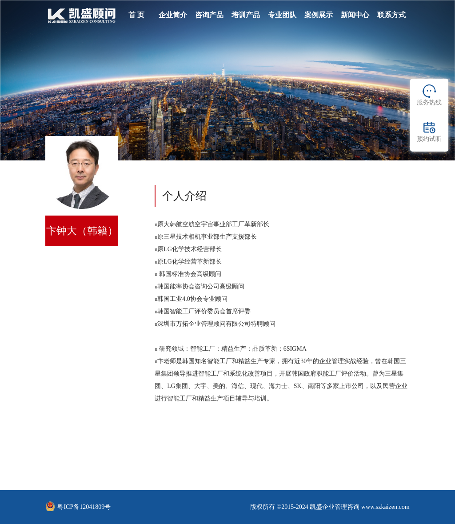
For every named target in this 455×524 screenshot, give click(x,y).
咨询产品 (209, 15)
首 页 (136, 15)
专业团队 (282, 15)
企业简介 (173, 15)
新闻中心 (355, 15)
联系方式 (391, 15)
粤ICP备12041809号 (84, 507)
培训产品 (245, 15)
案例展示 (318, 15)
